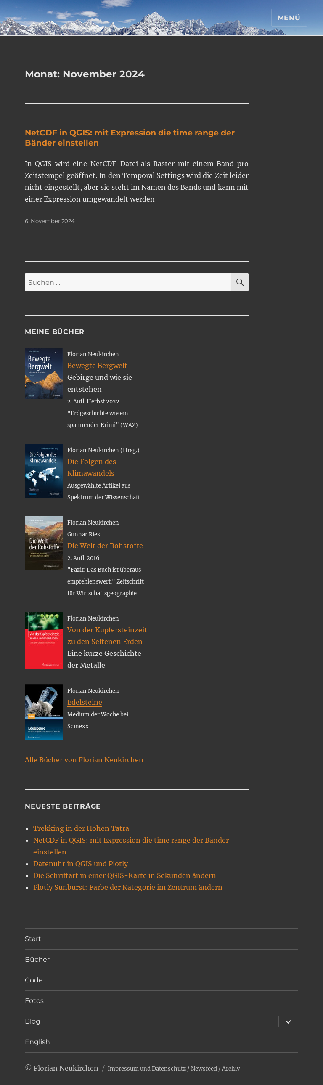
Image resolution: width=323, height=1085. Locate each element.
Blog (32, 1021)
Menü (289, 18)
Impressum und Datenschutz (147, 1068)
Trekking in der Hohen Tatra (81, 828)
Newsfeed (204, 1068)
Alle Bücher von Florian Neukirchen (84, 760)
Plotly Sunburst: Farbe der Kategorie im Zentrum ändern (127, 887)
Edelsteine (84, 702)
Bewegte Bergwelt (97, 365)
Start (33, 939)
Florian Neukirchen (66, 1068)
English (37, 1042)
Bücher (37, 959)
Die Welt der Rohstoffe (105, 545)
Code (34, 980)
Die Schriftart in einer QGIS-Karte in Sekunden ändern (124, 875)
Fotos (34, 1001)
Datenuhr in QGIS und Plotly (80, 864)
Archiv (231, 1068)
